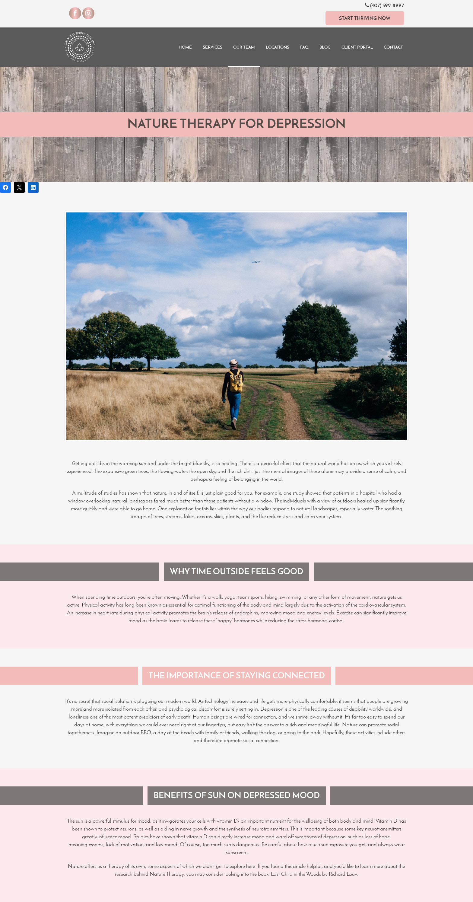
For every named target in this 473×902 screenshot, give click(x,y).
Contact (393, 47)
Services (212, 47)
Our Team (244, 47)
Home (185, 47)
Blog (325, 47)
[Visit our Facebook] (75, 13)
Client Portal (357, 47)
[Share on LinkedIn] (33, 187)
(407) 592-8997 (384, 5)
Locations (277, 47)
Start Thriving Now (364, 18)
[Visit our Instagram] (88, 13)
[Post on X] (19, 187)
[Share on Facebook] (5, 187)
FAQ (304, 47)
